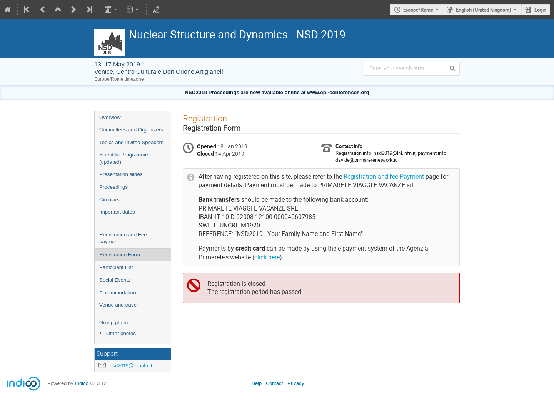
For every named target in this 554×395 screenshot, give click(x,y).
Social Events (114, 280)
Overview (110, 117)
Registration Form (119, 254)
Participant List (116, 267)
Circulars (109, 199)
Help (257, 383)
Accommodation (117, 292)
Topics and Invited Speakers (131, 142)
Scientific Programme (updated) (123, 158)
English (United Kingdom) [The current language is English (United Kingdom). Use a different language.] (483, 9)
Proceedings (113, 187)
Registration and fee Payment (384, 177)
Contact (274, 383)
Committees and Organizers (131, 130)
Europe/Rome (418, 9)
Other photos (121, 333)
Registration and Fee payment (123, 238)
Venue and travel (118, 305)
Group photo (113, 322)
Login (540, 9)
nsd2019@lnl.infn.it (131, 365)
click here (267, 257)
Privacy (295, 383)
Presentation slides (121, 174)
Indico (81, 383)
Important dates (117, 212)
